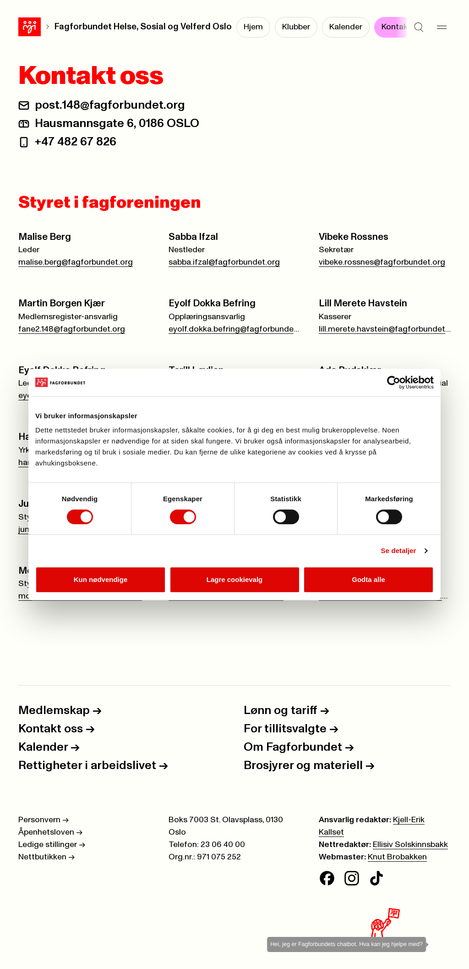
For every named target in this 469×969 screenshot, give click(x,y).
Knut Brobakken (397, 857)
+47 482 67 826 (75, 142)
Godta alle (368, 579)
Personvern (43, 820)
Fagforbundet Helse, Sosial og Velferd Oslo (143, 26)
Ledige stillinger (51, 845)
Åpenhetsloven (50, 832)
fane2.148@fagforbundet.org (71, 329)
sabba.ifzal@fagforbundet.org (224, 262)
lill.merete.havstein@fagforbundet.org (385, 329)
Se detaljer (398, 550)
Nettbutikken (46, 857)
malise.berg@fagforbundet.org (75, 262)
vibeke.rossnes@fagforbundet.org (382, 262)
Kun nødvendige (101, 579)
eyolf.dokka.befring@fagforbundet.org (234, 329)
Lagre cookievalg (235, 579)
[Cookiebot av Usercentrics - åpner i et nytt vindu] (394, 382)
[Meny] (441, 27)
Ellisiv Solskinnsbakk (410, 845)
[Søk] (418, 27)
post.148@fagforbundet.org (110, 105)
